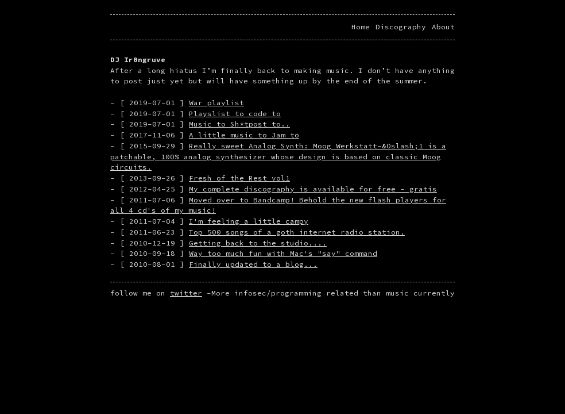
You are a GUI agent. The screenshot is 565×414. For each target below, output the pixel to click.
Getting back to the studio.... (258, 243)
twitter (186, 293)
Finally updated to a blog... (253, 264)
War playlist (216, 102)
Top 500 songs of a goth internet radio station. (297, 232)
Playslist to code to (235, 113)
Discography (401, 26)
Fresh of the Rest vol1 (239, 178)
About (443, 26)
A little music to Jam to (244, 135)
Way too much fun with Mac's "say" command (283, 253)
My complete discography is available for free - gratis (313, 189)
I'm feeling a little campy (248, 221)
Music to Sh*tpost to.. (239, 124)
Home (360, 26)
